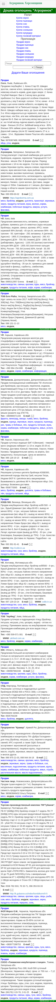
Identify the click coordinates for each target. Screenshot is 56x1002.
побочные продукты (22, 207)
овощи (22, 418)
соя (46, 763)
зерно (3, 204)
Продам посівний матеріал (29, 60)
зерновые (49, 201)
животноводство (8, 284)
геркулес (23, 902)
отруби (49, 769)
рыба (48, 896)
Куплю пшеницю (24, 21)
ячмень (4, 953)
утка (9, 143)
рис (2, 425)
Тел (2, 140)
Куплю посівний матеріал (28, 36)
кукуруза (38, 422)
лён (25, 425)
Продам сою (22, 48)
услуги (44, 207)
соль (31, 902)
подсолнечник (19, 766)
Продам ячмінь (23, 51)
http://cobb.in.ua (17, 548)
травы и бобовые (13, 425)
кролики (29, 284)
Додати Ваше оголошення (28, 72)
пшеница (48, 422)
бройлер (11, 201)
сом (2, 899)
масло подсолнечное (32, 772)
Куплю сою (21, 24)
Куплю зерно (22, 18)
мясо (3, 201)
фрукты (4, 418)
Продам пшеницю (24, 45)
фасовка (5, 210)
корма (43, 204)
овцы (42, 896)
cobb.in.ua (47, 602)
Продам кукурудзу (25, 57)
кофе (30, 287)
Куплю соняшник (24, 30)
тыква (29, 418)
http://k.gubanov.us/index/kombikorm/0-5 (28, 893)
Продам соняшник (25, 54)
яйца (3, 143)
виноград (13, 418)
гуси (20, 551)
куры (36, 284)
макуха (36, 207)
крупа (49, 766)
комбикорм (6, 207)
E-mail (36, 140)
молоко (35, 204)
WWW (6, 198)
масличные (6, 766)
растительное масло (11, 772)
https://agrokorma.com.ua (22, 198)
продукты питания (16, 204)
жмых (42, 428)
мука (28, 204)
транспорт (39, 201)
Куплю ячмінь (22, 27)
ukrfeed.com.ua (17, 638)
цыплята (29, 201)
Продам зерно (23, 42)
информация (40, 371)
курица (12, 422)
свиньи (21, 284)
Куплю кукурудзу (24, 33)
